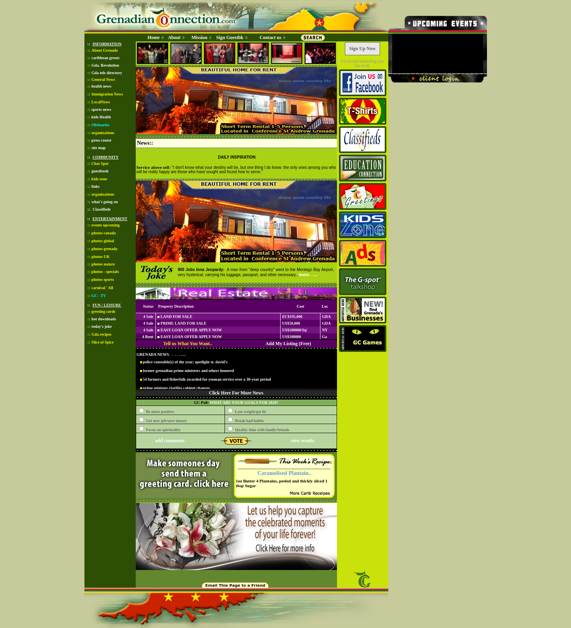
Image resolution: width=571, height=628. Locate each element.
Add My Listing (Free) (288, 343)
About (174, 37)
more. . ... (308, 274)
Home (154, 37)
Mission (199, 37)
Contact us (270, 37)
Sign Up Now (362, 48)
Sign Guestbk (231, 37)
